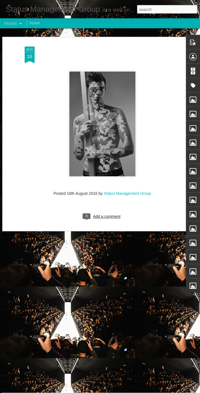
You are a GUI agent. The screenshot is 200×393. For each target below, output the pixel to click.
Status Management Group (127, 147)
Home (34, 23)
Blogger (117, 390)
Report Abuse (134, 390)
